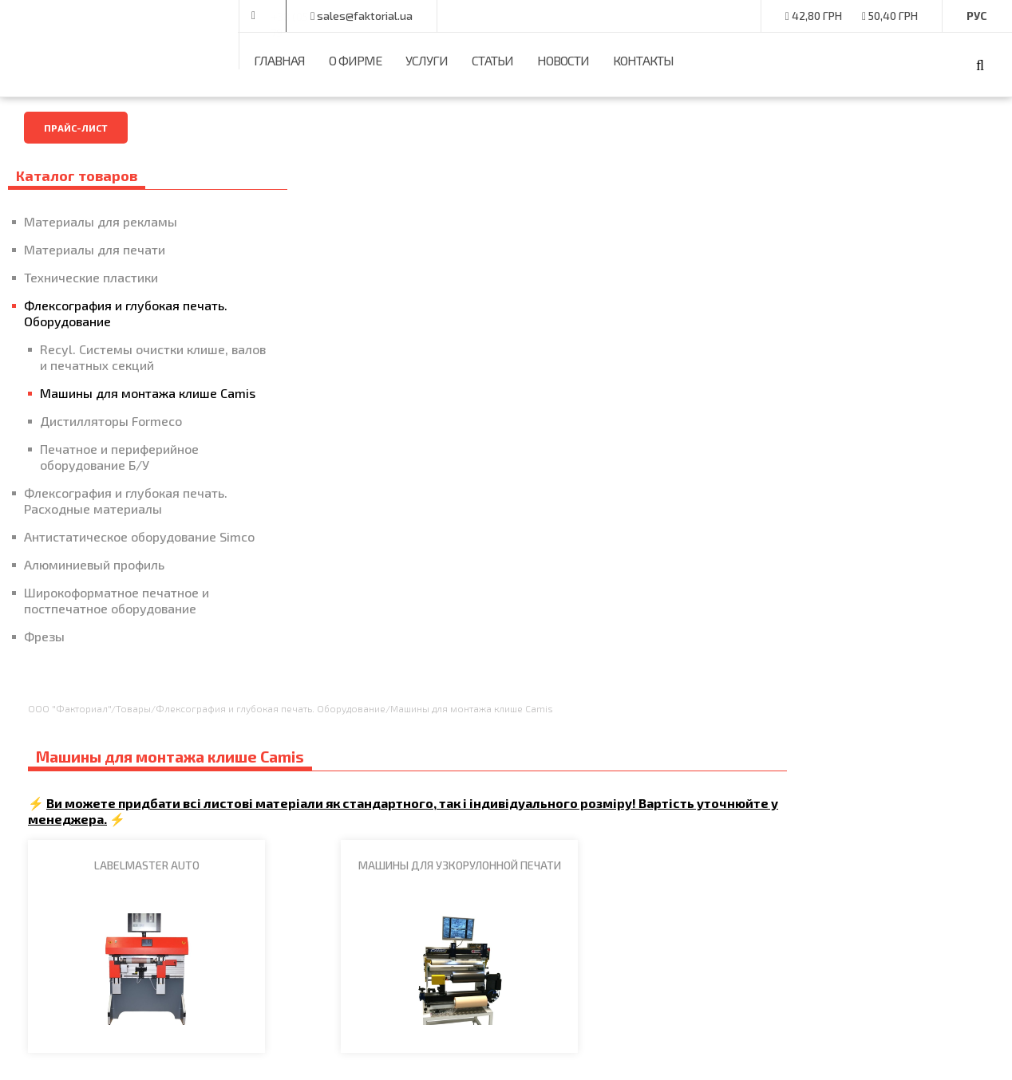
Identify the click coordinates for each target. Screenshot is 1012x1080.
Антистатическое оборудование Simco (120, 576)
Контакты (643, 60)
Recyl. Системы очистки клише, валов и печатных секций (115, 364)
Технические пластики (91, 277)
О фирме (355, 60)
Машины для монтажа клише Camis (128, 416)
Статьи (492, 60)
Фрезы (44, 684)
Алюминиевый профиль (94, 612)
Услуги (426, 60)
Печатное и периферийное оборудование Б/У (119, 488)
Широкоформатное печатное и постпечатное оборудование (116, 648)
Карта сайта (447, 876)
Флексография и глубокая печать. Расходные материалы (117, 532)
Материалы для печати (94, 249)
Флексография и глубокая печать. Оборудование (102, 313)
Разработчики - (880, 1044)
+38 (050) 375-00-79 (321, 16)
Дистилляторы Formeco (111, 452)
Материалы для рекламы (100, 221)
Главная (279, 60)
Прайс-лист (76, 127)
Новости (563, 60)
